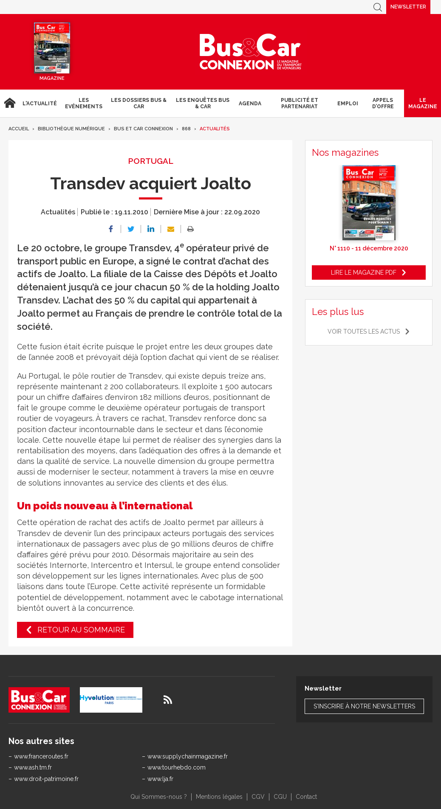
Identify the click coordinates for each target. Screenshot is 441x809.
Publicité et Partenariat (299, 103)
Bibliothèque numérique (71, 129)
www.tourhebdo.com (176, 767)
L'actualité (40, 104)
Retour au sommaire (81, 629)
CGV (258, 796)
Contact (306, 796)
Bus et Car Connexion (143, 129)
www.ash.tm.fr (33, 767)
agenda (250, 104)
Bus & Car (251, 51)
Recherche (377, 7)
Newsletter (408, 7)
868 (186, 129)
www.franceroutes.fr (41, 756)
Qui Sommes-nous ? (158, 796)
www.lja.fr (160, 778)
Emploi (347, 104)
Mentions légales (219, 796)
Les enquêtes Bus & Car (202, 103)
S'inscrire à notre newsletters (364, 706)
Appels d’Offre (383, 103)
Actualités (215, 129)
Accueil (9, 103)
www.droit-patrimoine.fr (46, 778)
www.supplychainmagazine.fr (187, 756)
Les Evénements (83, 103)
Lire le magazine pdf (363, 272)
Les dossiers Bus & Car (139, 103)
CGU (280, 796)
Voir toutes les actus (364, 331)
